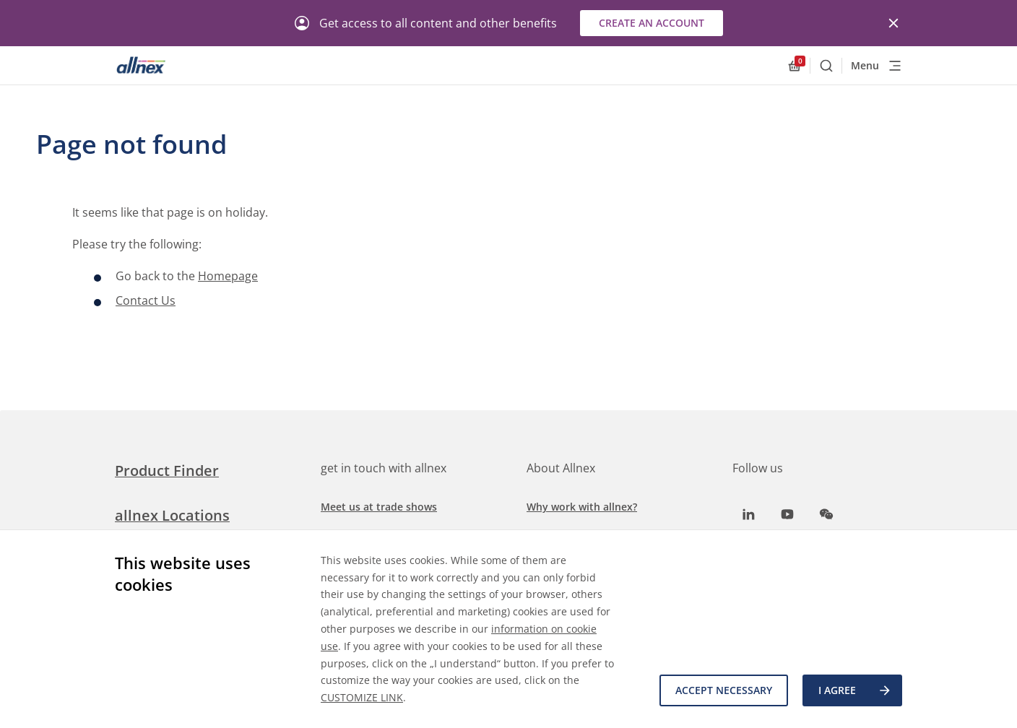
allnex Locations (172, 515)
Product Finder (167, 470)
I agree (855, 690)
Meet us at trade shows (379, 507)
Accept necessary (723, 690)
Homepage (228, 276)
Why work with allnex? (582, 507)
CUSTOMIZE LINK (362, 697)
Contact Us (146, 300)
